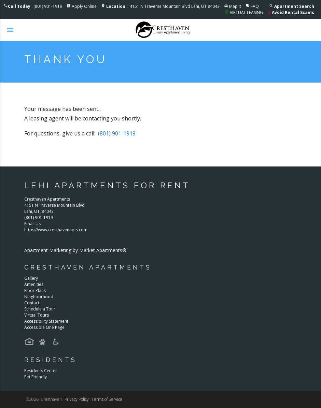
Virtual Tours (36, 315)
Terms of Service (107, 399)
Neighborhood (38, 297)
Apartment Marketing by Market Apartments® (75, 250)
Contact (31, 303)
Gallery (31, 278)
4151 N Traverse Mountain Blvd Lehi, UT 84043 (163, 6)
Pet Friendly (35, 377)
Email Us (32, 224)
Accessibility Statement (46, 321)
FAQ (255, 6)
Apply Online (84, 6)
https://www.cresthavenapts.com (55, 230)
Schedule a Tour (39, 309)
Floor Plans (35, 290)
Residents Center (40, 371)
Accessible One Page (44, 327)
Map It (235, 6)
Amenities (33, 284)
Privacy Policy (77, 399)
